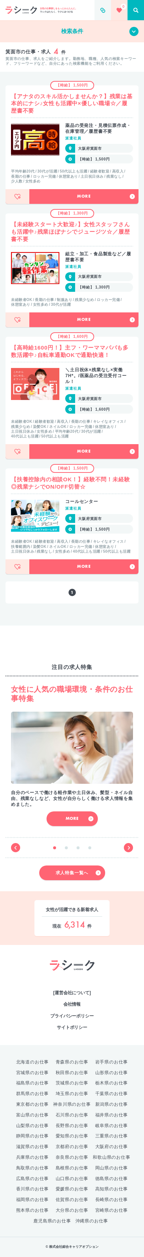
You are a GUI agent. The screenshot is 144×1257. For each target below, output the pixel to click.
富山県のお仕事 (32, 1115)
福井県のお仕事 (111, 1115)
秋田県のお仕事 (72, 1072)
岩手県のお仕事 (111, 1062)
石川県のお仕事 (72, 1115)
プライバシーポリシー (72, 1016)
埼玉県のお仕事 (72, 1093)
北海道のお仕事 (32, 1062)
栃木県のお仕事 (111, 1083)
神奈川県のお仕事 (72, 1104)
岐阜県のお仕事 (111, 1125)
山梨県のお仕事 (32, 1125)
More (106, 196)
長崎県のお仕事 (111, 1199)
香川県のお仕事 (32, 1189)
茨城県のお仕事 (72, 1083)
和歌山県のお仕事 (111, 1157)
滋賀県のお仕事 (32, 1146)
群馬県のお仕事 (32, 1093)
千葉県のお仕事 (111, 1093)
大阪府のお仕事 (111, 1146)
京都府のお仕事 (72, 1146)
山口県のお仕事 (72, 1178)
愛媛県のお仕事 (72, 1189)
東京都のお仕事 (32, 1104)
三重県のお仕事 (111, 1136)
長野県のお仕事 (72, 1125)
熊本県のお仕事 (32, 1210)
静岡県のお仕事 (32, 1136)
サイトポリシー (72, 1027)
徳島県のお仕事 (111, 1178)
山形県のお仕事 (111, 1072)
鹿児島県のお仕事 (52, 1221)
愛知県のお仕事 (72, 1136)
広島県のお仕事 (32, 1178)
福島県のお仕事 (32, 1083)
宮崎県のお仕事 (111, 1210)
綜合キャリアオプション (72, 978)
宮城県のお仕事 (32, 1072)
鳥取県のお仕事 (32, 1168)
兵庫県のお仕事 (32, 1157)
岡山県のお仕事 (111, 1168)
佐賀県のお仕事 (72, 1199)
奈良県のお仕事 (72, 1157)
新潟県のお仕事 (111, 1104)
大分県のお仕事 (72, 1210)
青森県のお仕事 (72, 1062)
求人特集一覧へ (78, 872)
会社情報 (72, 1004)
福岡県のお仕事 (32, 1199)
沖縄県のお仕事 (91, 1221)
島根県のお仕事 (72, 1168)
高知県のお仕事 (111, 1189)
